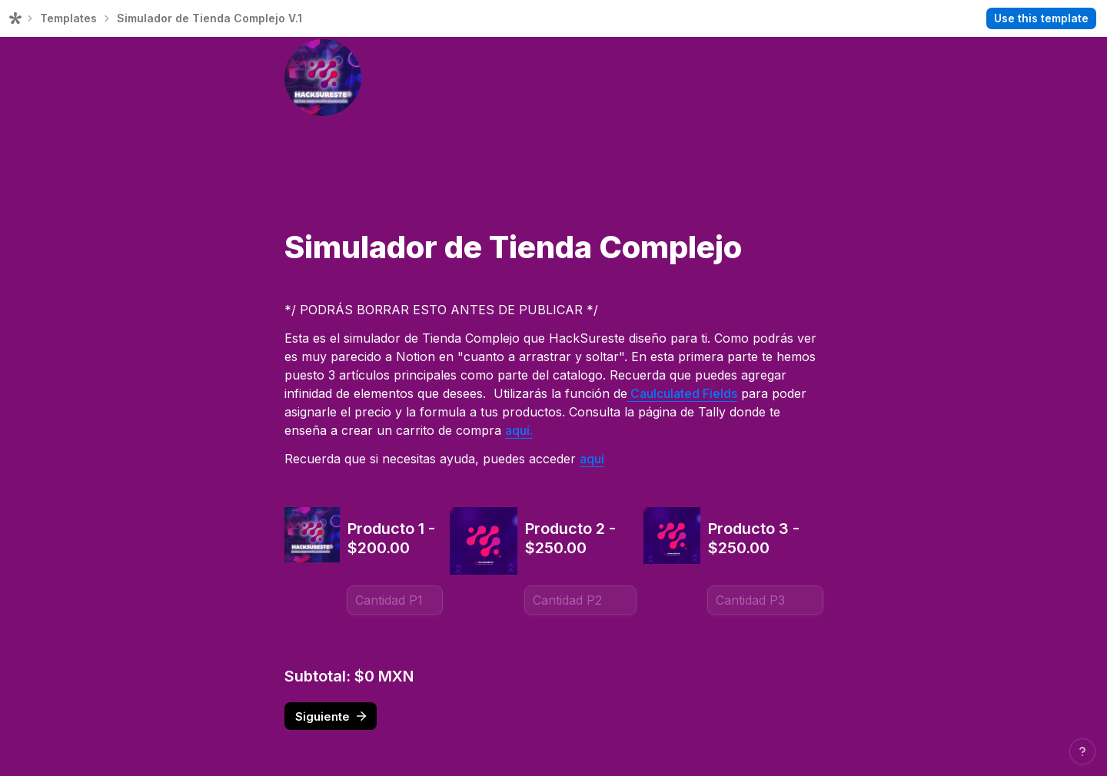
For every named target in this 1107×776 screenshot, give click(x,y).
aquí (592, 458)
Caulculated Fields (682, 393)
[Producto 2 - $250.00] (580, 600)
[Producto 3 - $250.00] (765, 600)
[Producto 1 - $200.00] (394, 600)
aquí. (519, 430)
